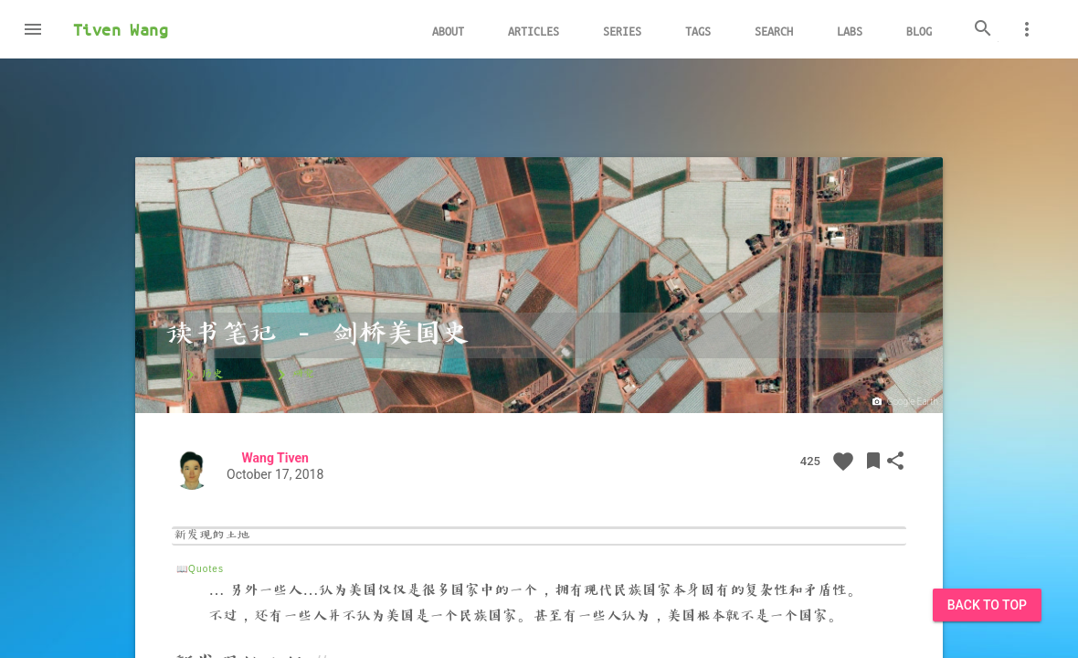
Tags (698, 30)
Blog (919, 30)
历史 (201, 375)
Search (774, 30)
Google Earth (904, 402)
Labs (849, 30)
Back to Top (987, 605)
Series (622, 30)
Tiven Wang (120, 29)
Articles (533, 30)
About (448, 30)
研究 (292, 375)
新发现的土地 (212, 536)
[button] (33, 29)
